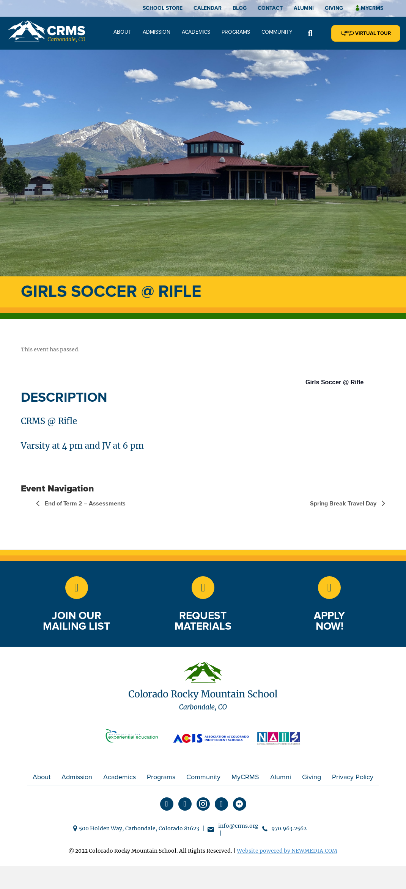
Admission (156, 32)
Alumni (304, 8)
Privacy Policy (352, 777)
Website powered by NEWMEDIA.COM (287, 850)
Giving (334, 8)
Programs (236, 32)
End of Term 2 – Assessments (84, 503)
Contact (270, 8)
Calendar (208, 8)
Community (277, 32)
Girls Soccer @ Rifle (334, 382)
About (122, 32)
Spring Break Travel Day (344, 503)
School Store (163, 8)
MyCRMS (245, 777)
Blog (240, 8)
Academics (196, 32)
